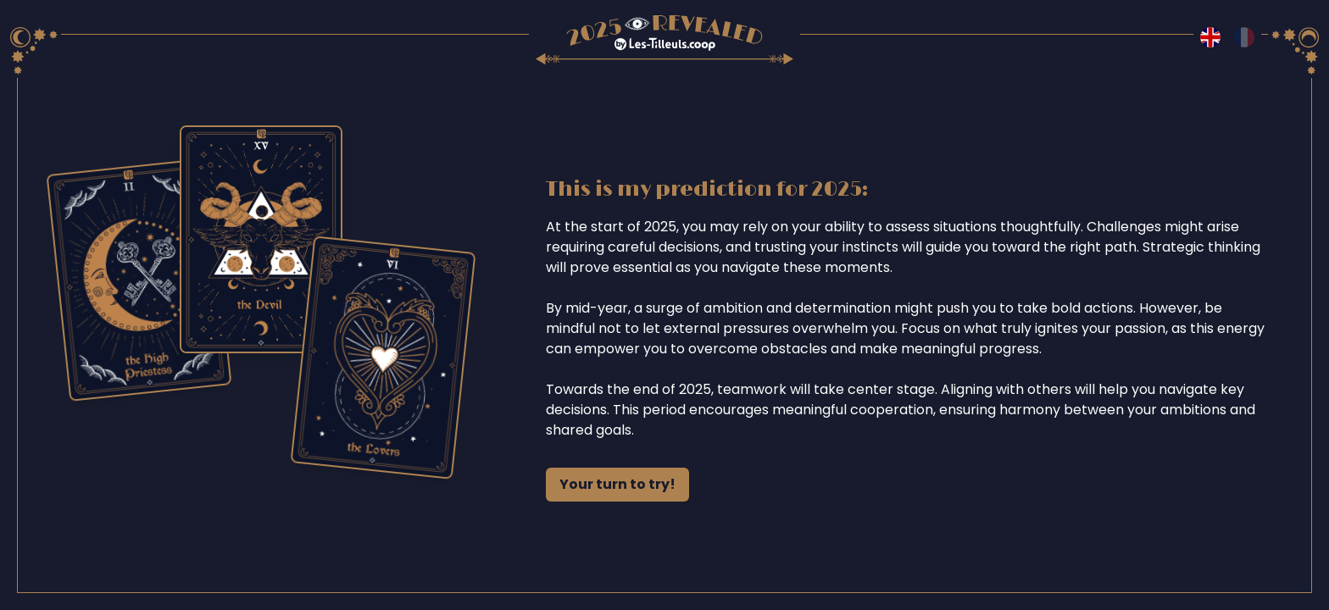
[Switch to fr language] (1244, 37)
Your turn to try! (617, 484)
